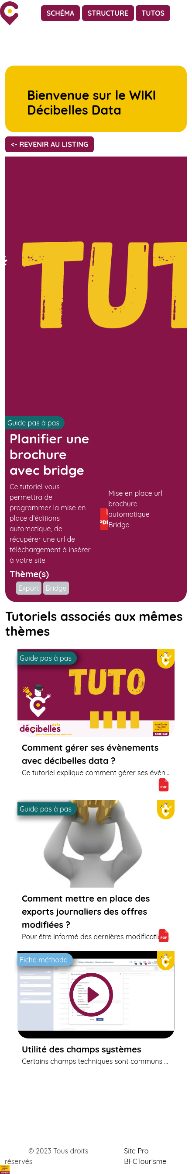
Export (28, 588)
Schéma (61, 13)
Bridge (55, 588)
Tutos (153, 13)
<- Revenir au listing (49, 144)
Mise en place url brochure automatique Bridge (131, 509)
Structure (108, 13)
